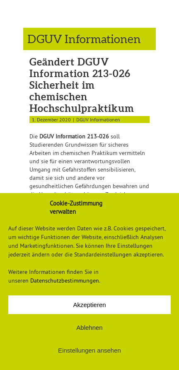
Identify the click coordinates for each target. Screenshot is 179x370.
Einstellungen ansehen (89, 350)
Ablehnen (89, 327)
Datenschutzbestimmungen (64, 280)
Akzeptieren (89, 304)
